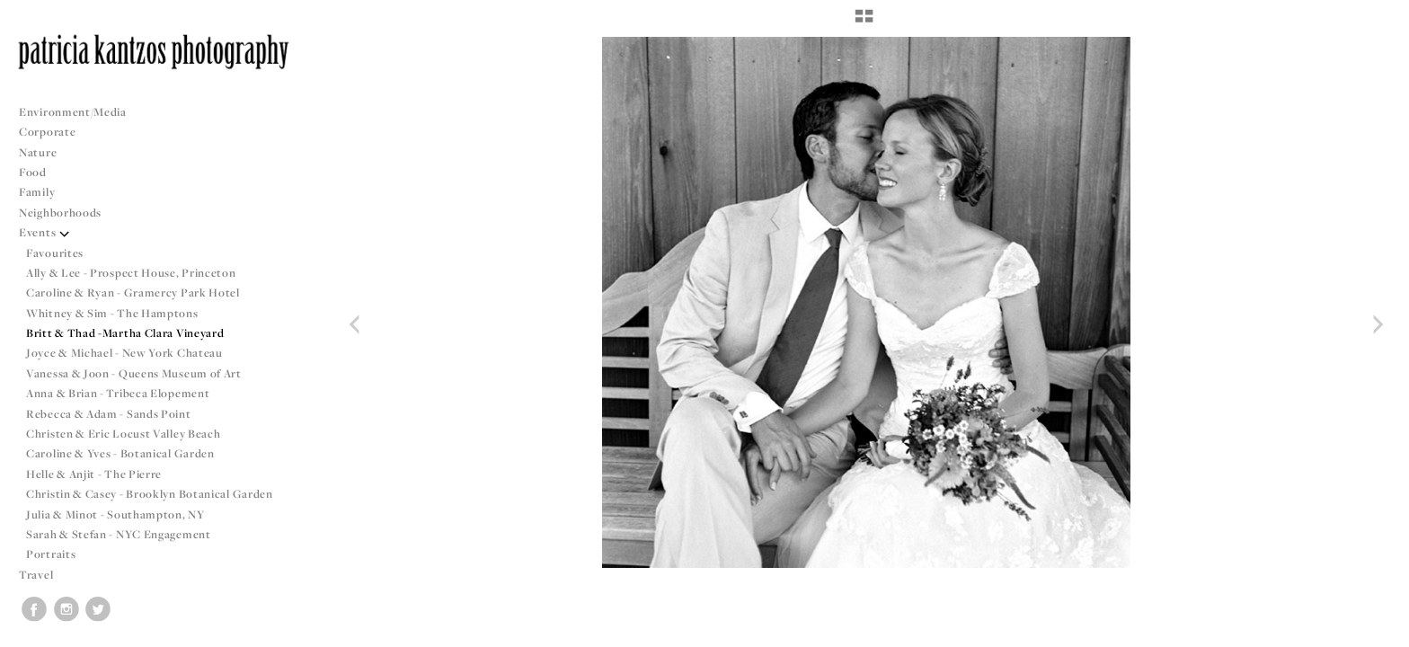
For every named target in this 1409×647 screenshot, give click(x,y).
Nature (38, 152)
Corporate (47, 131)
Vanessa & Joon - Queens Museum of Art (134, 373)
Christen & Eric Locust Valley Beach (123, 433)
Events (44, 232)
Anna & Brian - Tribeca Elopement (117, 393)
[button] (864, 22)
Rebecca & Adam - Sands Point (108, 413)
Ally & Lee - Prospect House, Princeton (131, 272)
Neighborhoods (67, 212)
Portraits (50, 554)
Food (33, 172)
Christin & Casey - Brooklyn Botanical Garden (149, 493)
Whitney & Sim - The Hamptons (112, 313)
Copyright (1372, 631)
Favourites (55, 253)
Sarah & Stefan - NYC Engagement (118, 534)
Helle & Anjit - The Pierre (94, 474)
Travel (36, 574)
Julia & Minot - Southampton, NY (115, 514)
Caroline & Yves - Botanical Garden (120, 453)
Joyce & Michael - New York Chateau (124, 352)
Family (37, 191)
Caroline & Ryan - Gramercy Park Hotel (133, 292)
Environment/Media (73, 112)
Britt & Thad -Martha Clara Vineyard (125, 333)
